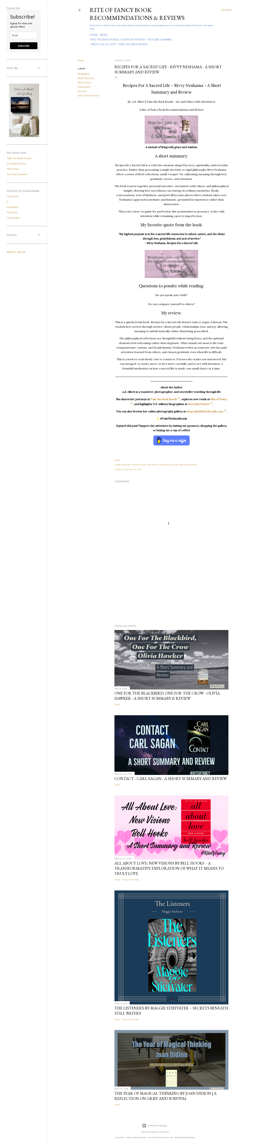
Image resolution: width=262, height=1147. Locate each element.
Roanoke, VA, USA (132, 469)
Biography (84, 73)
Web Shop (13, 168)
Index (104, 34)
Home (94, 34)
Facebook (12, 196)
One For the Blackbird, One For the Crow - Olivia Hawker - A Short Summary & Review (167, 696)
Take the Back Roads (104, 39)
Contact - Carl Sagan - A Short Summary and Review (170, 778)
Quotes (82, 91)
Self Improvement (88, 95)
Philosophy (84, 86)
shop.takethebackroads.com (206, 411)
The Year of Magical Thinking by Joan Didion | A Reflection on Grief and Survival (165, 1096)
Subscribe (24, 45)
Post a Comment (130, 879)
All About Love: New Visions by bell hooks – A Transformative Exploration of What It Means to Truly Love (169, 868)
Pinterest (12, 212)
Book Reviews (86, 78)
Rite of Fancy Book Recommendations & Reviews (137, 14)
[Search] (226, 10)
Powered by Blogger (154, 1126)
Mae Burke (163, 1132)
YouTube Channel (160, 39)
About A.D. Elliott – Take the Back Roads (119, 44)
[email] (23, 35)
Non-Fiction (84, 82)
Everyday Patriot (133, 39)
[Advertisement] (171, 592)
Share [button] (81, 60)
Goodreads (13, 217)
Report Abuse (16, 252)
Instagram (13, 207)
